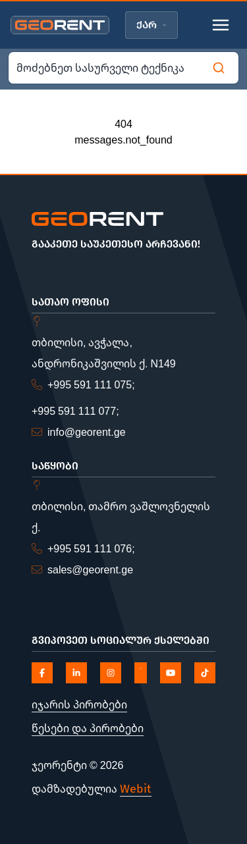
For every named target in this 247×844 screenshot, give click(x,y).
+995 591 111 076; (91, 548)
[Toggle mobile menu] (220, 25)
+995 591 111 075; (91, 384)
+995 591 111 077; (75, 411)
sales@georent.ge (90, 569)
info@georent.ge (86, 432)
